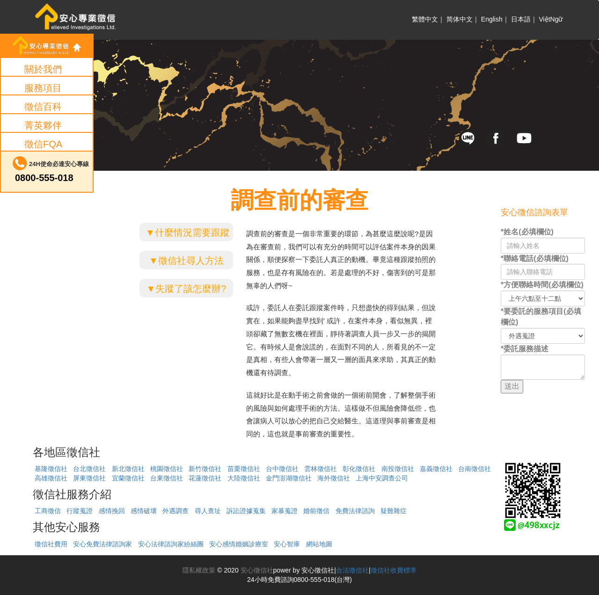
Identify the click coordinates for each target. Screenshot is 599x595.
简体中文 (459, 19)
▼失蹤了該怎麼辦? (186, 288)
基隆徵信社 (51, 468)
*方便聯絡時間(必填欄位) (542, 285)
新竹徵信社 (205, 468)
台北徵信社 (89, 468)
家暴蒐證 (284, 511)
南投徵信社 (397, 468)
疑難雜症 (393, 511)
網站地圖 (319, 544)
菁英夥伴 (43, 125)
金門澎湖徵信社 (289, 478)
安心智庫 (287, 544)
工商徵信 (48, 511)
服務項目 (43, 88)
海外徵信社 (333, 478)
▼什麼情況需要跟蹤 (188, 232)
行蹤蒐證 (79, 511)
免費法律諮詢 (355, 511)
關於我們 (43, 69)
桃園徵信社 (166, 468)
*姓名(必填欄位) (527, 232)
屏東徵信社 (89, 478)
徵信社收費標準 (393, 570)
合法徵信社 (352, 570)
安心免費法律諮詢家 (102, 544)
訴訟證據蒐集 (246, 511)
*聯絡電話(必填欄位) (535, 258)
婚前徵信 (316, 511)
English (492, 19)
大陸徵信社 (243, 478)
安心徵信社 (256, 570)
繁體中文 (425, 19)
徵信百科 (43, 107)
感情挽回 (112, 511)
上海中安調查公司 (382, 478)
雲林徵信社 (320, 468)
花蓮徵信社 (205, 478)
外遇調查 (175, 511)
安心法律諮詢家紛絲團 (171, 544)
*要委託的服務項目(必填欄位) (541, 316)
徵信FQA (43, 144)
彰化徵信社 (359, 468)
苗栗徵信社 (243, 468)
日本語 (521, 19)
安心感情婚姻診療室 (238, 544)
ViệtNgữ (551, 19)
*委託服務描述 (524, 349)
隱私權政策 (199, 570)
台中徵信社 (282, 468)
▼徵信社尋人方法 (186, 260)
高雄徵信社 (51, 478)
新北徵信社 (128, 468)
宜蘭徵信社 (128, 478)
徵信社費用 (51, 544)
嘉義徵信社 (436, 468)
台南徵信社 (474, 468)
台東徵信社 (166, 478)
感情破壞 (144, 511)
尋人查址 (208, 511)
